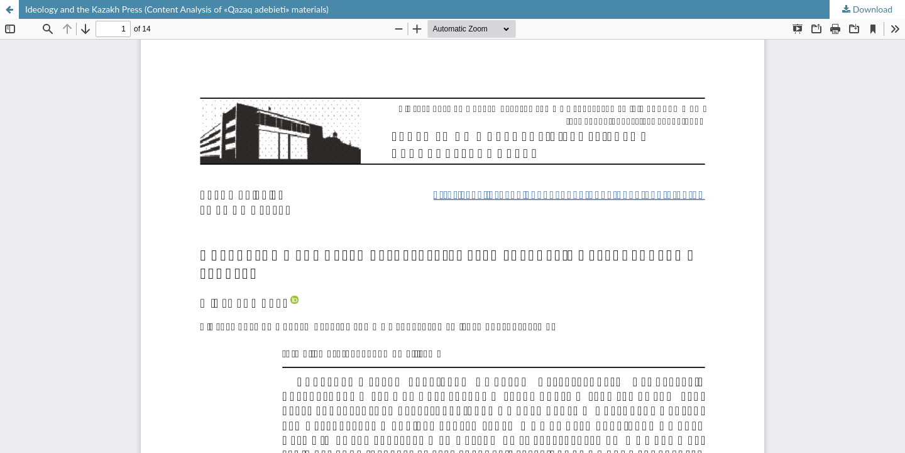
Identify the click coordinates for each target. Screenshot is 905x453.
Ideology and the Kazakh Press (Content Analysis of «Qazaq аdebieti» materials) (177, 9)
